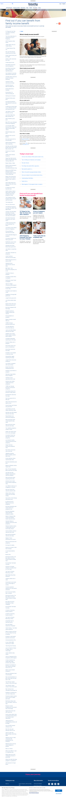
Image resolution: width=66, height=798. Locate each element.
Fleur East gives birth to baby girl (11, 399)
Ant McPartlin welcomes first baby (11, 395)
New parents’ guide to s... (27, 169)
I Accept (58, 792)
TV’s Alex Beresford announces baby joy (10, 327)
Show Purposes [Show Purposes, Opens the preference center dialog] (58, 795)
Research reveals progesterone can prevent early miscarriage (11, 707)
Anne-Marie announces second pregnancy (10, 65)
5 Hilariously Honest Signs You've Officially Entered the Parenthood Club (11, 108)
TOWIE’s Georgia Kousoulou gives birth (10, 323)
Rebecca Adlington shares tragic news (11, 466)
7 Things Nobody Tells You (10, 49)
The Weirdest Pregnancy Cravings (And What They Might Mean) (11, 208)
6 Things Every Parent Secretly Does (10, 188)
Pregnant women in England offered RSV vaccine (10, 312)
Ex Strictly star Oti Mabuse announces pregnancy (10, 503)
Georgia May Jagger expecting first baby (10, 357)
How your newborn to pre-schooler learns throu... (32, 175)
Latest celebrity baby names (10, 653)
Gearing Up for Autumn (10, 95)
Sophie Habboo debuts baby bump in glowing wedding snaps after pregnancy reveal (10, 193)
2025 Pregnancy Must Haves (10, 42)
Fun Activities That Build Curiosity (11, 563)
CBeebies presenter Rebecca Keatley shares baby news (11, 455)
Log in (60, 3)
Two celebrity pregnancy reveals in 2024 (11, 429)
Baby (27, 7)
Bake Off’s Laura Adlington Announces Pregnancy (11, 123)
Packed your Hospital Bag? (10, 152)
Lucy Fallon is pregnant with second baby (10, 364)
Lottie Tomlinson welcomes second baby (11, 257)
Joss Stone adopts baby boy (11, 301)
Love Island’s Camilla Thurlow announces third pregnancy (11, 441)
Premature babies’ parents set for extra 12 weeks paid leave (11, 697)
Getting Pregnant (9, 7)
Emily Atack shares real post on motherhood (10, 346)
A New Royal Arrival (10, 62)
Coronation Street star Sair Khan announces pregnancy (10, 436)
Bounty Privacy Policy (38, 785)
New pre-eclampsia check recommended (11, 674)
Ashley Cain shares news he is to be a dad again (11, 432)
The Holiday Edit (9, 202)
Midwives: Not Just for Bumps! (10, 136)
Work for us (8, 787)
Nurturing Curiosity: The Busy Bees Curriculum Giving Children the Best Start (11, 558)
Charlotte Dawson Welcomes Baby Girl (10, 86)
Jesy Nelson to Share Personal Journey (10, 112)
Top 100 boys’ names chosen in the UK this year (11, 682)
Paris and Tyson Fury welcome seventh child (10, 490)
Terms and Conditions (38, 783)
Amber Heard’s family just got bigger (11, 56)
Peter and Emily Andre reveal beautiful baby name (10, 421)
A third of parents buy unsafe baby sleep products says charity (10, 661)
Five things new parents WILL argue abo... (30, 165)
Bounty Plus (8, 554)
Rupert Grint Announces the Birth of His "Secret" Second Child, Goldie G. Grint (11, 178)
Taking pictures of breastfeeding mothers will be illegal (11, 722)
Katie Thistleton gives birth (10, 119)
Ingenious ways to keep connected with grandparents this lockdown (11, 739)
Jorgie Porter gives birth (11, 298)
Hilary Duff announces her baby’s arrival (11, 402)
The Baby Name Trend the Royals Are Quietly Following (11, 78)
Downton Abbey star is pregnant (10, 343)
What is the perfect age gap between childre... (31, 172)
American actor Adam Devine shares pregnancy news (11, 482)
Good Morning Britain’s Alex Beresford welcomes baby (11, 103)
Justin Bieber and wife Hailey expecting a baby (11, 409)
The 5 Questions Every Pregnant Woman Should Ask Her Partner (11, 199)
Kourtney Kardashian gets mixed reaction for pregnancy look (11, 508)
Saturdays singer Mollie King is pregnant (10, 375)
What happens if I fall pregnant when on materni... (32, 184)
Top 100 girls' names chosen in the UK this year (11, 686)
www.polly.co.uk (26, 144)
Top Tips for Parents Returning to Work (10, 572)
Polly (26, 143)
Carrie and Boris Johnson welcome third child (11, 531)
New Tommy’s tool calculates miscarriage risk (11, 689)
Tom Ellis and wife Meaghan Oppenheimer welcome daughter (10, 474)
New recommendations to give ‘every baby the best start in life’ (11, 678)
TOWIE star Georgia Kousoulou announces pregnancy (10, 387)
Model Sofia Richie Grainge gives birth (10, 368)
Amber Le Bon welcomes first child (11, 59)
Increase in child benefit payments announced (11, 637)
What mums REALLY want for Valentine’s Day (11, 751)
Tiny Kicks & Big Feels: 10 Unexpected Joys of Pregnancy (11, 37)
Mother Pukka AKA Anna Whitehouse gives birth (11, 304)
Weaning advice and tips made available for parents (11, 745)
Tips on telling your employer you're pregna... (31, 159)
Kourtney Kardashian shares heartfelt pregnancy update (10, 513)
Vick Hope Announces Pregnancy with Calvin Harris (10, 219)
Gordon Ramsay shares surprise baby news (10, 459)
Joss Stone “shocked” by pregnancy (11, 253)
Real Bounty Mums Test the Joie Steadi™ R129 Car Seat (11, 702)
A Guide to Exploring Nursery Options (10, 611)
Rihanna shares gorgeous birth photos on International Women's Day (11, 167)
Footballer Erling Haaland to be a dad (11, 288)
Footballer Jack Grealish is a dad (11, 291)
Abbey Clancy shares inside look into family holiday (10, 494)
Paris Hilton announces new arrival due (10, 450)
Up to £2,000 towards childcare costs (10, 726)
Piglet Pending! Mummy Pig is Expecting (11, 143)
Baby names (23, 7)
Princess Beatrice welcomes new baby (10, 232)
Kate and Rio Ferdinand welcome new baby (10, 535)
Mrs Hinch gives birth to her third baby (11, 140)
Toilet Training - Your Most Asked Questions (11, 628)
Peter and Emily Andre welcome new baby (10, 425)
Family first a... (25, 181)
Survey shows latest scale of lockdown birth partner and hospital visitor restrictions (11, 716)
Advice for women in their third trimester (11, 548)
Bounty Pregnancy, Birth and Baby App (25, 784)
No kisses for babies (10, 545)
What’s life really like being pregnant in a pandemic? (11, 760)
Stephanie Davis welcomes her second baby (10, 265)
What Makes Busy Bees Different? (10, 575)
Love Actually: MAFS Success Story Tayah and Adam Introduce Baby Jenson (11, 127)
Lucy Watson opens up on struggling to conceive (11, 486)
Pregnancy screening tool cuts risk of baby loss (11, 693)
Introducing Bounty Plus (11, 640)
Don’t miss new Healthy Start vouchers (11, 592)
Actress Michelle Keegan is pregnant (11, 235)
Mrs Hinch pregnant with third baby (11, 308)
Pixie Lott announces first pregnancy (11, 542)
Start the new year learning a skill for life (10, 730)
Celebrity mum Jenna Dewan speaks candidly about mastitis (11, 335)
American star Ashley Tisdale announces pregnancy (10, 383)
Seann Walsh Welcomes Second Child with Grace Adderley (11, 184)
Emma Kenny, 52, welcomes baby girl (10, 93)
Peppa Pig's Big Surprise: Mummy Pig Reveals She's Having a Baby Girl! (11, 159)
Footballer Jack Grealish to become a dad (11, 353)
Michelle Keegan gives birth (10, 132)
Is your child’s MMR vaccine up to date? (10, 643)
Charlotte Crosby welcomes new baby (10, 82)
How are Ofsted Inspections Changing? (10, 625)
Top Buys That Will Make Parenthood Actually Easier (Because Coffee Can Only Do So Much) (11, 213)
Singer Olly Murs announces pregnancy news (10, 446)
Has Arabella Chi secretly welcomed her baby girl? (11, 74)
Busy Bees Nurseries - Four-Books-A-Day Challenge (10, 603)
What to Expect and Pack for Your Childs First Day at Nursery (11, 633)
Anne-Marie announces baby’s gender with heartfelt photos (10, 69)
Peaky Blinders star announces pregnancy (10, 417)
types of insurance (25, 139)
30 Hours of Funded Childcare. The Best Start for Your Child (11, 568)
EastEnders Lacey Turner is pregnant (11, 281)
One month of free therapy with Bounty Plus (11, 498)
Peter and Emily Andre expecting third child (10, 478)
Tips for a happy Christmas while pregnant (11, 284)
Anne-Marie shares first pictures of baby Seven (10, 392)
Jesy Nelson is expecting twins (11, 250)
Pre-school (35, 7)
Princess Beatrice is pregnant (10, 316)
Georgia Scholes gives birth (10, 99)
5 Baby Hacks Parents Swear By (10, 155)
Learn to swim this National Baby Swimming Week (11, 734)
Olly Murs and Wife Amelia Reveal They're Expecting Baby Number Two (11, 147)
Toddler (30, 7)
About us (7, 783)
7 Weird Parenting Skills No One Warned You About (11, 224)
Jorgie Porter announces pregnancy (11, 360)
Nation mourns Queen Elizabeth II (10, 670)
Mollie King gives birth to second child (11, 260)
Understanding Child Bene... (27, 178)
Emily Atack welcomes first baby (10, 350)
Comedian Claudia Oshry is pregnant (11, 277)
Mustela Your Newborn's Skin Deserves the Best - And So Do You (11, 666)
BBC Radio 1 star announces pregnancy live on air (11, 269)
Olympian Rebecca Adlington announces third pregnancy (11, 522)
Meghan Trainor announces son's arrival (10, 539)
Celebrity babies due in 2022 (10, 579)
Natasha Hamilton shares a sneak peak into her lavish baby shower (11, 527)
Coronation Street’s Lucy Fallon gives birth (11, 239)
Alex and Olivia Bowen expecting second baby (11, 52)
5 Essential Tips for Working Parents (10, 621)
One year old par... (25, 162)
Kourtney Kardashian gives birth (11, 462)
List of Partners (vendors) (34, 794)
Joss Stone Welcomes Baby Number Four (10, 115)
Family (39, 7)
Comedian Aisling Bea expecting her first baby (11, 339)
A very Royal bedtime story (10, 551)
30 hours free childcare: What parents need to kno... (33, 156)
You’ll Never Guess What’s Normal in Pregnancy (11, 228)
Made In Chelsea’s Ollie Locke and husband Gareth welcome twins (10, 517)
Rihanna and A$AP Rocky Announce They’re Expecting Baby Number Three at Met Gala (11, 172)
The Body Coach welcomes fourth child (10, 378)
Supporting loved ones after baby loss (10, 711)
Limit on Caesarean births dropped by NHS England (11, 657)
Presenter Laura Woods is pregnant (11, 371)
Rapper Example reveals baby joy (11, 320)
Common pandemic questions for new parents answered (11, 588)
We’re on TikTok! (9, 748)
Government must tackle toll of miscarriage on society (11, 583)
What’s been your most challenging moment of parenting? (10, 756)
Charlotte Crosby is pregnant (10, 274)
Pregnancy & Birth (16, 7)
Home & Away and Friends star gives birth (11, 406)
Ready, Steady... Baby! (10, 163)
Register (63, 3)
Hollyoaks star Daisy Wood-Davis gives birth (11, 246)
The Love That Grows (10, 204)
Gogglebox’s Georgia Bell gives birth (11, 295)
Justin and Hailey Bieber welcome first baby (11, 331)
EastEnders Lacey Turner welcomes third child (11, 242)
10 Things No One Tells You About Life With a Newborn (10, 33)
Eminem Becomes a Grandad (10, 89)
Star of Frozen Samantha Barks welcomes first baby (11, 469)
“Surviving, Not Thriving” (11, 645)
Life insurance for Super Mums (11, 763)
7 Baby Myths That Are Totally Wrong (10, 45)
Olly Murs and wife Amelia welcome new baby (11, 413)
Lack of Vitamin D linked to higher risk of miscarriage (11, 649)
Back (21, 31)
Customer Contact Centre (23, 787)
